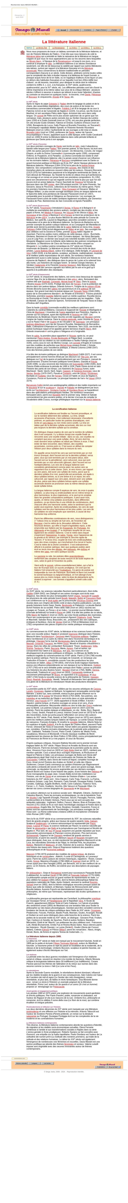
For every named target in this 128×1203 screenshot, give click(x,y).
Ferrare (68, 215)
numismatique (33, 807)
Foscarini (48, 643)
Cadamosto (40, 265)
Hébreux (95, 771)
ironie (70, 535)
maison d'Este (93, 286)
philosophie (35, 873)
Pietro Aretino (43, 338)
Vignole (60, 388)
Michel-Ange (67, 281)
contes (51, 184)
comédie (44, 307)
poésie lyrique (88, 165)
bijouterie (33, 388)
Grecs (89, 705)
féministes (69, 1044)
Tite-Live (85, 357)
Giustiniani (92, 373)
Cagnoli (36, 826)
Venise (67, 208)
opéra (62, 312)
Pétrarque (96, 94)
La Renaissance (58, 48)
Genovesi (60, 636)
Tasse (67, 97)
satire (68, 227)
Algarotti (37, 679)
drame (74, 232)
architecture (41, 390)
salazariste (31, 1016)
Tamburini (38, 648)
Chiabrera (81, 617)
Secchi (70, 838)
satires (54, 289)
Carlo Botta (68, 750)
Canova (97, 689)
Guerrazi (77, 861)
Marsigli (30, 643)
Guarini (53, 322)
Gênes (83, 373)
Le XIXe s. (97, 48)
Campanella (77, 672)
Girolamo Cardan (58, 390)
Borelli (64, 598)
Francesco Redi (93, 598)
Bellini (80, 598)
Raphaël (46, 281)
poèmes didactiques (35, 324)
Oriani (29, 826)
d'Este (45, 215)
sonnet (40, 116)
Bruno (57, 675)
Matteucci (50, 845)
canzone (41, 556)
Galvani (93, 821)
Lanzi (53, 672)
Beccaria (55, 648)
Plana (46, 826)
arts (44, 217)
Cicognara (38, 691)
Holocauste (59, 987)
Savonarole (68, 788)
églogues (71, 549)
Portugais (81, 528)
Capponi (67, 371)
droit (94, 641)
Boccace (33, 97)
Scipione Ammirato (82, 371)
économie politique (79, 636)
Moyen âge (34, 61)
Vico (94, 675)
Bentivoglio (67, 605)
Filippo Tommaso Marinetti (65, 943)
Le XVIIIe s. (85, 48)
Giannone (73, 634)
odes (47, 552)
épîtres (84, 549)
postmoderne (32, 1011)
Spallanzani (86, 646)
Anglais (53, 530)
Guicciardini (78, 364)
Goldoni (97, 665)
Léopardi (67, 708)
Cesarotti (39, 643)
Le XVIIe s (73, 48)
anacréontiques (76, 556)
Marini (34, 615)
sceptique (96, 898)
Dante (87, 94)
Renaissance (64, 61)
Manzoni (30, 854)
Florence (79, 182)
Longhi (29, 691)
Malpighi (72, 598)
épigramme (51, 535)
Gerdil (53, 875)
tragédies (30, 698)
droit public (53, 600)
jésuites (33, 798)
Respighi (80, 838)
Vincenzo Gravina (85, 600)
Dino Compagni (69, 189)
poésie (93, 281)
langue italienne (93, 399)
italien (63, 104)
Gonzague (31, 215)
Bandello (56, 395)
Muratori (89, 317)
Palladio (70, 388)
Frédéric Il (66, 108)
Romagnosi (56, 873)
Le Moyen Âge (41, 48)
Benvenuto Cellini (34, 385)
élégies (59, 549)
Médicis (48, 212)
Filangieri (40, 641)
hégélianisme (56, 901)
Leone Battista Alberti (44, 251)
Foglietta (42, 376)
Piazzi (93, 823)
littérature (30, 217)
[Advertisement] (113, 16)
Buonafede (47, 679)
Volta (95, 646)
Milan (90, 212)
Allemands (39, 530)
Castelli (95, 596)
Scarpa (29, 648)
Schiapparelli (32, 835)
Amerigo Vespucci (67, 265)
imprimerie (46, 208)
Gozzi (66, 643)
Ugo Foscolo (41, 701)
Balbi (53, 828)
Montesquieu (64, 641)
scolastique (83, 675)
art (41, 359)
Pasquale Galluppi (79, 875)
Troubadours (65, 570)
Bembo (37, 373)
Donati (58, 831)
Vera (81, 901)
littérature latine (33, 56)
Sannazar (80, 322)
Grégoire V (54, 104)
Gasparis (58, 835)
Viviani (77, 596)
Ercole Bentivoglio (59, 338)
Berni (88, 329)
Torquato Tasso (81, 291)
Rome (76, 208)
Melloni (29, 845)
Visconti (70, 212)
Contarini (67, 373)
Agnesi (69, 648)
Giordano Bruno (76, 390)
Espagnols (68, 528)
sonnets (72, 168)
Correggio (55, 281)
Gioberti (45, 880)
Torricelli (85, 596)
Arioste (55, 97)
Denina (95, 670)
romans (45, 856)
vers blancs (48, 423)
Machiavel (39, 312)
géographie (40, 828)
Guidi (89, 617)
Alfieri (48, 663)
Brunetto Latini (33, 132)
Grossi (36, 861)
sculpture (50, 388)
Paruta (94, 361)
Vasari (92, 378)
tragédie (49, 296)
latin (50, 63)
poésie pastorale (68, 319)
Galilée (29, 593)
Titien (78, 281)
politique (84, 289)
